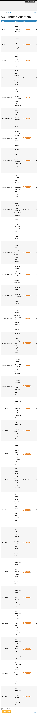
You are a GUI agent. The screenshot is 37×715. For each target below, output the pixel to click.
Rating (24, 21)
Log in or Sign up (30, 1)
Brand (3, 21)
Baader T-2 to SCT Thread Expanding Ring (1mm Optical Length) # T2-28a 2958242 (17, 343)
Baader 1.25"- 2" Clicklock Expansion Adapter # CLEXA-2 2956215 (17, 78)
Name (16, 21)
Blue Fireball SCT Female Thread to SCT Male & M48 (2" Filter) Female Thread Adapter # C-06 (17, 623)
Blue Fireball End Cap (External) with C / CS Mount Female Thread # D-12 (17, 408)
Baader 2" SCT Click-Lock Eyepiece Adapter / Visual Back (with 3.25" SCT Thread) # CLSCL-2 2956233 (17, 187)
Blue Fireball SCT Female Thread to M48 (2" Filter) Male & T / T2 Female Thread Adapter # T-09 (17, 571)
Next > (8, 708)
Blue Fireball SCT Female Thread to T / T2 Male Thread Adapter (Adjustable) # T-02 (17, 649)
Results (6, 711)
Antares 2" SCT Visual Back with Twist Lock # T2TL (17, 29)
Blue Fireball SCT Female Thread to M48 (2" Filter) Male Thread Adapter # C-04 (17, 597)
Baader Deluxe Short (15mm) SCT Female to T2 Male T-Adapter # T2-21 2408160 (17, 252)
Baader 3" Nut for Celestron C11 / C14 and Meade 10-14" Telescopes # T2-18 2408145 (17, 229)
